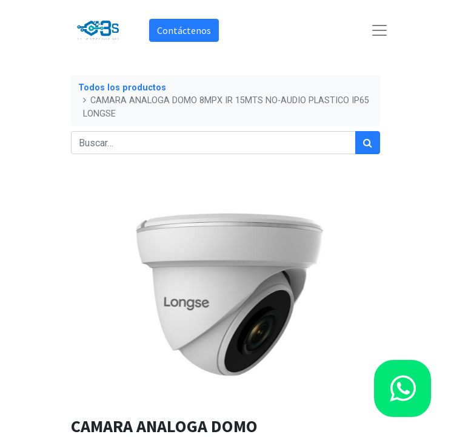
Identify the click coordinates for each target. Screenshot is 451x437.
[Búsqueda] (367, 142)
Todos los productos (122, 88)
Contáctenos (184, 30)
